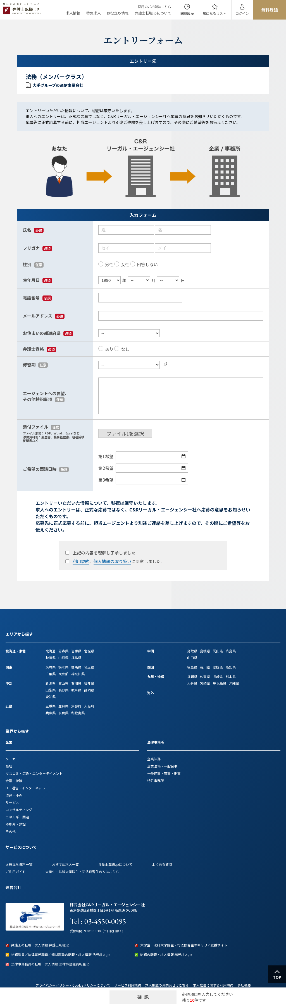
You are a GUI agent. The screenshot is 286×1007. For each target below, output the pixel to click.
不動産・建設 (16, 824)
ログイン (242, 13)
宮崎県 (205, 683)
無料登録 (269, 10)
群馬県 (76, 667)
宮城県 (89, 650)
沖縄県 (234, 683)
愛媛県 (218, 667)
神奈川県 (78, 673)
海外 (150, 692)
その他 (11, 831)
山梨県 (51, 690)
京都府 (76, 706)
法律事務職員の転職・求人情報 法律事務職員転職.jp (50, 964)
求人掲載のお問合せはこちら (167, 985)
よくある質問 (162, 864)
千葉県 (51, 673)
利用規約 (81, 561)
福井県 (89, 683)
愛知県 (51, 696)
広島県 (231, 650)
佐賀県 (205, 676)
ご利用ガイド (16, 871)
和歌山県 (78, 712)
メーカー (12, 758)
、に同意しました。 (115, 561)
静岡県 (89, 690)
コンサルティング (19, 809)
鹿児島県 (219, 683)
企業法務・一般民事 (162, 766)
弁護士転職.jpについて (153, 13)
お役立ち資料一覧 (19, 864)
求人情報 (73, 13)
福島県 (76, 657)
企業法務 (154, 758)
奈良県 (63, 712)
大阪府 (89, 706)
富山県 (63, 683)
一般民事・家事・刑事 (164, 773)
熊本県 (231, 676)
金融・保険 (14, 780)
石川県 (76, 683)
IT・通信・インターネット (25, 787)
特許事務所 (155, 780)
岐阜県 (76, 690)
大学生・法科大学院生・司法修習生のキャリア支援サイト (183, 945)
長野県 (63, 690)
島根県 (205, 650)
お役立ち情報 (117, 13)
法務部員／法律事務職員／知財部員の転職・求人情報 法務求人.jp (60, 954)
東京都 (63, 673)
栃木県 (63, 667)
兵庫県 (51, 712)
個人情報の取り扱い (112, 561)
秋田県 (51, 657)
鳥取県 (192, 650)
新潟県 (51, 683)
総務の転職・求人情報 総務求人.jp (166, 954)
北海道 (51, 650)
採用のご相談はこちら (154, 6)
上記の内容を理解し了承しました (100, 553)
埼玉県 (89, 667)
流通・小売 (14, 795)
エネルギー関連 (17, 816)
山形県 (63, 657)
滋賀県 (63, 706)
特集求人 (93, 13)
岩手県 (76, 650)
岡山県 (218, 650)
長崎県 (218, 676)
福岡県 (192, 676)
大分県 (192, 683)
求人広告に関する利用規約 (213, 985)
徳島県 (192, 667)
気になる (214, 13)
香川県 (205, 667)
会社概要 (244, 985)
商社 (9, 766)
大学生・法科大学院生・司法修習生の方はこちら (82, 871)
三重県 (51, 706)
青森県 (63, 650)
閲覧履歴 (187, 13)
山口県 (192, 657)
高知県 (231, 667)
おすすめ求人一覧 (65, 864)
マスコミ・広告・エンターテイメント (34, 773)
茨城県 (51, 667)
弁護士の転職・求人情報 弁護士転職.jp (40, 945)
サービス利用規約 (127, 985)
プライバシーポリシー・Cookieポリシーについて (72, 985)
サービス (12, 802)
